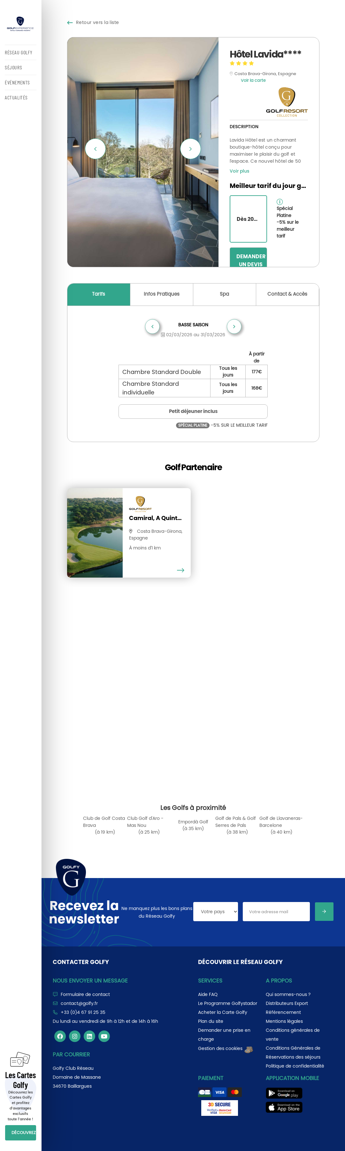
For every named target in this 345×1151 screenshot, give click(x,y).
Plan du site (210, 1021)
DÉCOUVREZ (24, 1133)
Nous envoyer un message (90, 980)
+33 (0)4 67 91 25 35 (83, 1012)
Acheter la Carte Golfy (222, 1012)
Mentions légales (284, 1021)
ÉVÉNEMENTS (17, 82)
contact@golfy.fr (79, 1003)
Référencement (283, 1012)
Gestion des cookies (226, 1048)
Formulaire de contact (85, 994)
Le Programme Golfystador (227, 1003)
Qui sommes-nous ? (288, 994)
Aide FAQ (208, 994)
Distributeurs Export (287, 1003)
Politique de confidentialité (295, 1066)
